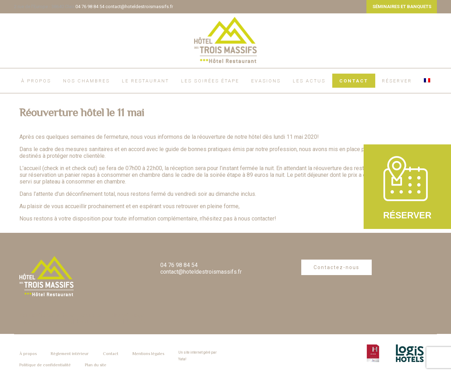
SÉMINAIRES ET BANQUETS (401, 6)
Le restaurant (145, 80)
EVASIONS (266, 80)
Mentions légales (148, 353)
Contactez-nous (336, 267)
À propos (36, 80)
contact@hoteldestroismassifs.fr (139, 6)
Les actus (309, 80)
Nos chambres (86, 80)
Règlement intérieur (70, 353)
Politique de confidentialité (45, 364)
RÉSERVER (397, 80)
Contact (353, 80)
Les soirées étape (210, 80)
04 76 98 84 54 (89, 6)
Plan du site (95, 364)
